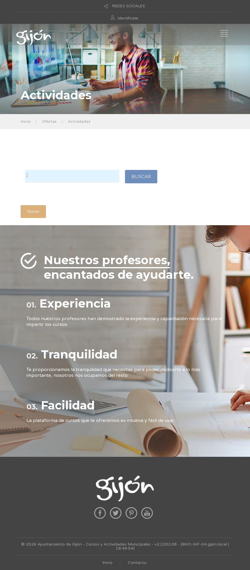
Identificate (128, 18)
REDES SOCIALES (128, 6)
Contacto (137, 562)
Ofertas (49, 121)
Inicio (26, 121)
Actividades (79, 121)
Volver (33, 211)
